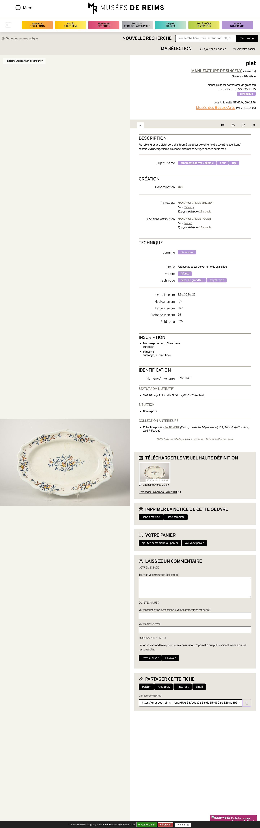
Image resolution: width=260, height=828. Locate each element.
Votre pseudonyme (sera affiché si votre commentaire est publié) (174, 610)
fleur (223, 163)
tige (234, 163)
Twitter (146, 687)
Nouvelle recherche (147, 39)
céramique (246, 94)
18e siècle (205, 212)
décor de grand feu (192, 280)
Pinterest (183, 687)
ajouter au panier (213, 49)
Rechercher (247, 38)
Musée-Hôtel (204, 25)
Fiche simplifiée (151, 517)
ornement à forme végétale (197, 163)
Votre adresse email (149, 624)
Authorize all (147, 824)
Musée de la (104, 25)
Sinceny (189, 207)
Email (199, 687)
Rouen (188, 223)
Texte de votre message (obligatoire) (159, 575)
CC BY (165, 485)
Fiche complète (175, 517)
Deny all (166, 824)
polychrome (216, 280)
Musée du (137, 25)
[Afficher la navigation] (18, 8)
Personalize (183, 824)
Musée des (37, 25)
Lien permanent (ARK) (150, 695)
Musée (70, 25)
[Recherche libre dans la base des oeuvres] (206, 38)
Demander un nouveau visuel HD (158, 492)
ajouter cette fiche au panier (160, 543)
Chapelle (170, 25)
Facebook (163, 687)
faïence (185, 274)
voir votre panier (244, 49)
